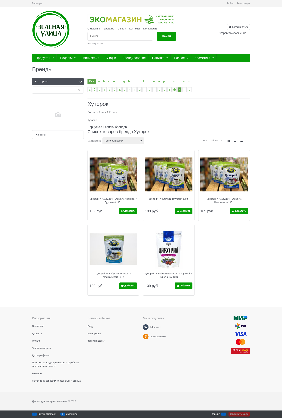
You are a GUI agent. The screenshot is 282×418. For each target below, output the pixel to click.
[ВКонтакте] (146, 327)
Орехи (100, 44)
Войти (230, 3)
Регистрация (243, 3)
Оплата (122, 28)
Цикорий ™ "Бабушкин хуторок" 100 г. (168, 199)
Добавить (129, 211)
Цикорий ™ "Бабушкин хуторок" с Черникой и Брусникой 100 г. (113, 201)
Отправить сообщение (232, 33)
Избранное (72, 414)
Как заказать (150, 28)
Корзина (216, 414)
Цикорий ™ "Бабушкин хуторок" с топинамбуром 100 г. (113, 275)
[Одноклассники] (146, 336)
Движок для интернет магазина (49, 401)
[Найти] (166, 36)
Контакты (134, 28)
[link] (229, 141)
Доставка (109, 28)
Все (91, 81)
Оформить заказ (239, 414)
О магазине (93, 28)
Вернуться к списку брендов (107, 127)
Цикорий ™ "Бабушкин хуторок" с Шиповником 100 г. (224, 201)
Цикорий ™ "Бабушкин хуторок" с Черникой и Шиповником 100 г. (168, 275)
